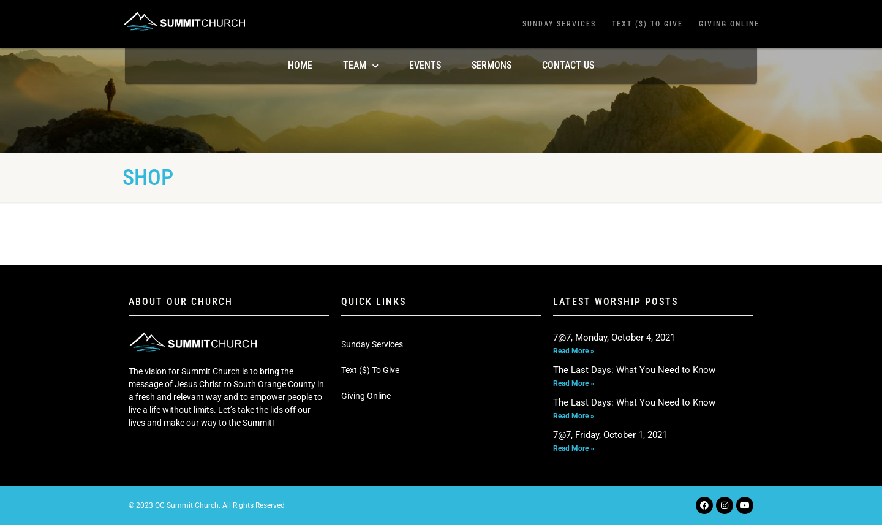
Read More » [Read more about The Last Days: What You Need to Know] (573, 383)
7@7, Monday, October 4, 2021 (614, 337)
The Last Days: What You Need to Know (634, 370)
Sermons (491, 65)
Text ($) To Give (647, 24)
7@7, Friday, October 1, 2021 (610, 434)
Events (425, 65)
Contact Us (568, 65)
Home (300, 65)
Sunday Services (559, 24)
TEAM (361, 65)
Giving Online (729, 24)
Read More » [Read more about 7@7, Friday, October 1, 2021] (573, 448)
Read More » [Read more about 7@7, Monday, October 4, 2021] (573, 351)
